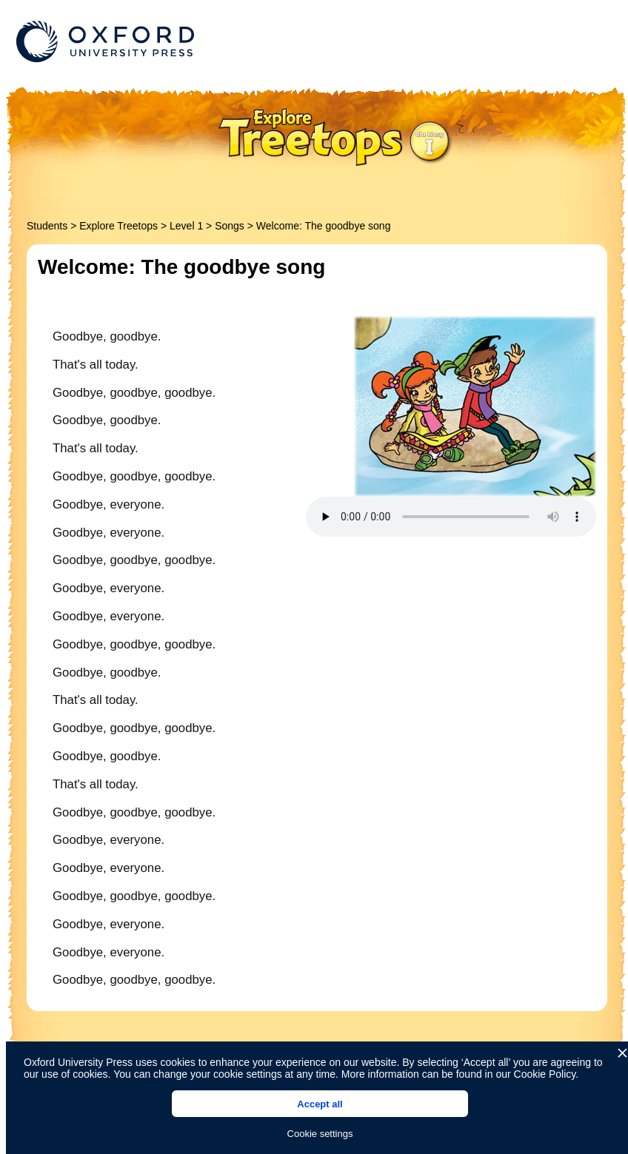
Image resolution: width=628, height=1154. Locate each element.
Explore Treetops (118, 226)
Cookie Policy (545, 1074)
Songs (229, 226)
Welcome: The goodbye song (323, 226)
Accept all (319, 1104)
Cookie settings (320, 1133)
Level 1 (186, 226)
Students (47, 226)
